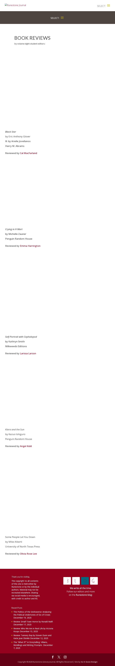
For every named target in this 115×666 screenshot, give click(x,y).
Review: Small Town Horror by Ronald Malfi (33, 621)
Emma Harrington (30, 245)
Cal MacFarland (28, 153)
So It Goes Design (89, 662)
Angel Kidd (26, 446)
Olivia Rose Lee (28, 553)
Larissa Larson (28, 353)
